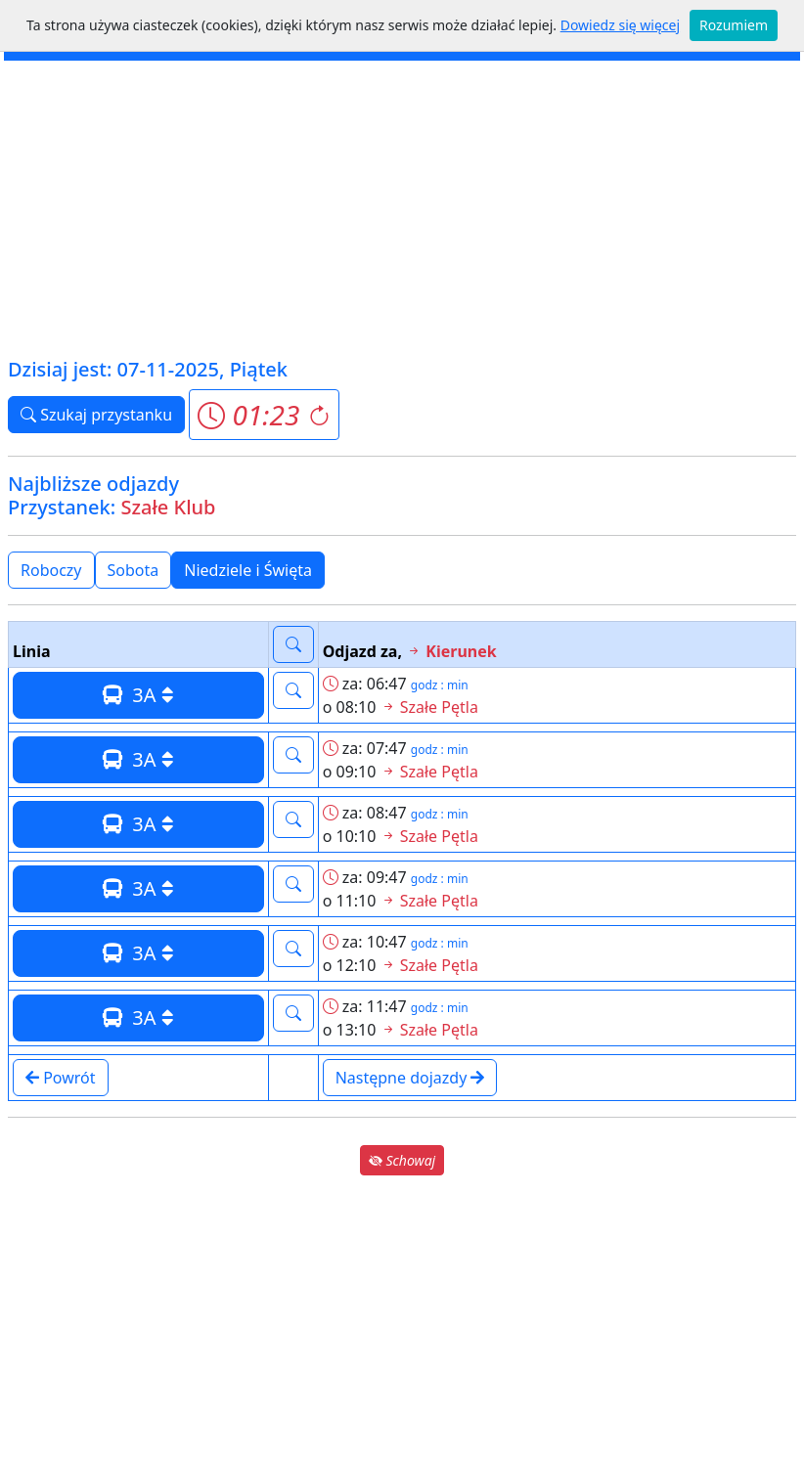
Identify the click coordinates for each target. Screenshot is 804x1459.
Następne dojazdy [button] (410, 1077)
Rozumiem (733, 25)
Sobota (133, 570)
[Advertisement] (402, 207)
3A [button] (138, 695)
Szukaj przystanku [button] (96, 414)
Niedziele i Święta (248, 570)
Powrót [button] (60, 1077)
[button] (263, 414)
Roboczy (51, 570)
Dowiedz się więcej (620, 25)
